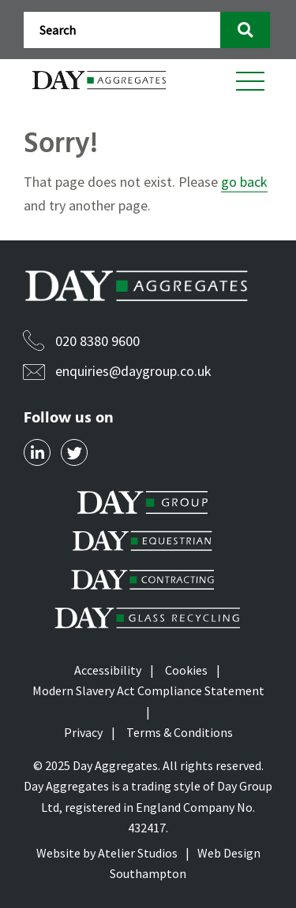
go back (244, 182)
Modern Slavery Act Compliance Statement (148, 690)
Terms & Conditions (179, 732)
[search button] (245, 30)
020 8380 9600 (97, 341)
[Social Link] (37, 452)
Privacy (83, 732)
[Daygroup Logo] (101, 79)
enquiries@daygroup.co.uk (133, 371)
